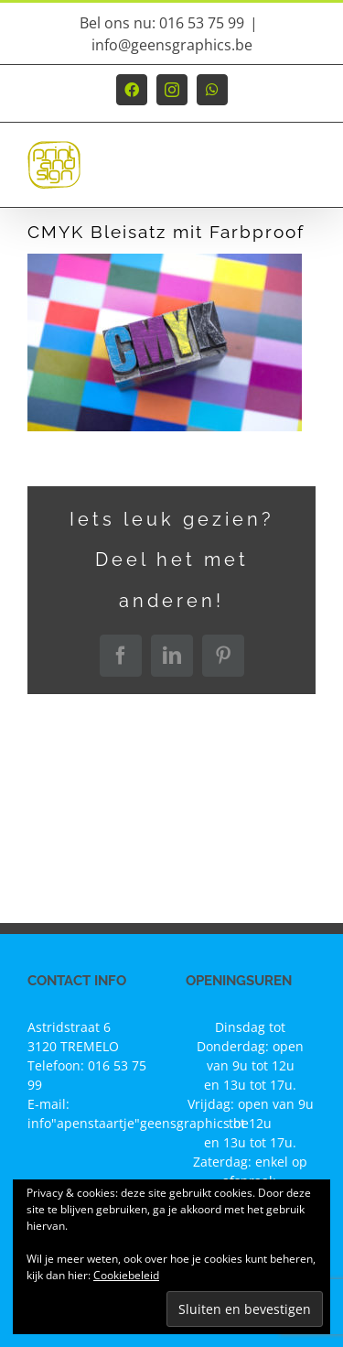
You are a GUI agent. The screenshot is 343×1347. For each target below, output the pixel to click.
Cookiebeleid (126, 1275)
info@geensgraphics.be (171, 45)
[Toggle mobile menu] (306, 173)
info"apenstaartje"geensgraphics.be (138, 1123)
